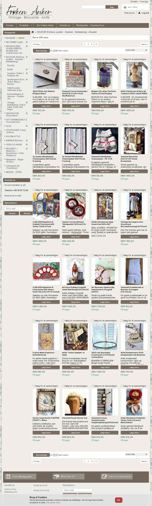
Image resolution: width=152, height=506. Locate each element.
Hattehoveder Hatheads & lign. (14, 89)
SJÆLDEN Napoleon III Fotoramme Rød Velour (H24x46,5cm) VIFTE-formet (46, 289)
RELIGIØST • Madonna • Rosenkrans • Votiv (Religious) (15, 152)
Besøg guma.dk (40, 485)
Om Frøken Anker (45, 25)
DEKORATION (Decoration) (12, 114)
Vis (51, 51)
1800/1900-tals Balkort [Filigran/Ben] (44, 92)
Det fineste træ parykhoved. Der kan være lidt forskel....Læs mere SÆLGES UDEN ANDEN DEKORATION (75, 424)
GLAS (8, 126)
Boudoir (11, 65)
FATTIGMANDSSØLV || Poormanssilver (16, 120)
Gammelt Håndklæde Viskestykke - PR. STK (101, 157)
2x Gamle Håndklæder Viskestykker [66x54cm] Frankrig (44, 158)
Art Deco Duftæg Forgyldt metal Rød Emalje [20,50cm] (75, 288)
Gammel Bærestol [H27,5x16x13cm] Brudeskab (129, 158)
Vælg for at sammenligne (46, 59)
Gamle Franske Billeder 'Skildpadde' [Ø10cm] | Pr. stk (74, 224)
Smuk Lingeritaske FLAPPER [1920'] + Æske (46, 419)
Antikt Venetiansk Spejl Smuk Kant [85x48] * (102, 223)
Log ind (143, 13)
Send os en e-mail (12, 195)
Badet (10, 69)
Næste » (144, 44)
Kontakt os (65, 25)
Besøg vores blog (41, 490)
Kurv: (132, 7)
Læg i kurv (46, 106)
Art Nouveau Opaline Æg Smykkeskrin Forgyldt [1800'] (102, 289)
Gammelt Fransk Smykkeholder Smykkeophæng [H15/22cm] (104, 420)
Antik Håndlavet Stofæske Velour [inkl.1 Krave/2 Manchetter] (133, 420)
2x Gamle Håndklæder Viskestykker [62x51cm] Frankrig (73, 158)
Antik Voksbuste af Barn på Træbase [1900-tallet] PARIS (134, 92)
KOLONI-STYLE (13, 136)
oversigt (144, 1)
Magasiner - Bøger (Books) (15, 160)
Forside (9, 25)
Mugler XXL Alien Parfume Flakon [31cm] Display (103, 92)
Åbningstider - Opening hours (90, 25)
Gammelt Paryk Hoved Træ (74, 418)
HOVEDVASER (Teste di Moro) (16, 131)
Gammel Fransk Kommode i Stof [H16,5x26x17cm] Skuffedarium (74, 93)
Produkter (24, 26)
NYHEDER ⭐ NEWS (15, 38)
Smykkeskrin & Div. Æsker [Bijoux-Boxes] (16, 81)
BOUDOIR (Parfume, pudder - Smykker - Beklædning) (15, 59)
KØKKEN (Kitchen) (14, 140)
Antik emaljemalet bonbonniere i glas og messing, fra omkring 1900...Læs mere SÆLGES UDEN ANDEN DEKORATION (133, 363)
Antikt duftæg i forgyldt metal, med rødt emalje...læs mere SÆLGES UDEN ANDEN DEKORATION (75, 296)
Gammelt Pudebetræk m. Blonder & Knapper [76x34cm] (132, 289)
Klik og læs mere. (53, 503)
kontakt (134, 1)
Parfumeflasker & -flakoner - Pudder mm (16, 96)
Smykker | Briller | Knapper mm (15, 74)
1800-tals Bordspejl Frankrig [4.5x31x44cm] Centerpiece (102, 354)
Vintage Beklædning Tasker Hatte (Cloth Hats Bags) (16, 105)
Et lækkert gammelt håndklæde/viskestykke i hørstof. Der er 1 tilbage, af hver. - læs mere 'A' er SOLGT (103, 167)
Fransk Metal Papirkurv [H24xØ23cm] (44, 353)
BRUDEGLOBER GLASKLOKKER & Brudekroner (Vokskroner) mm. (14, 49)
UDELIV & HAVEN (14, 144)
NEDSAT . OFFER (14, 172)
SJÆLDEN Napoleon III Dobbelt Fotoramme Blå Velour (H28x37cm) (43, 224)
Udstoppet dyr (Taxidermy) (13, 167)
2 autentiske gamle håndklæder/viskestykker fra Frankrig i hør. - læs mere (46, 166)
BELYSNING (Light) (14, 42)
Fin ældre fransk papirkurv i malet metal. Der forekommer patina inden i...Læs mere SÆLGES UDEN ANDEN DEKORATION (46, 363)
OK (118, 500)
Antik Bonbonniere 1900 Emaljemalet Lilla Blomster (133, 353)
